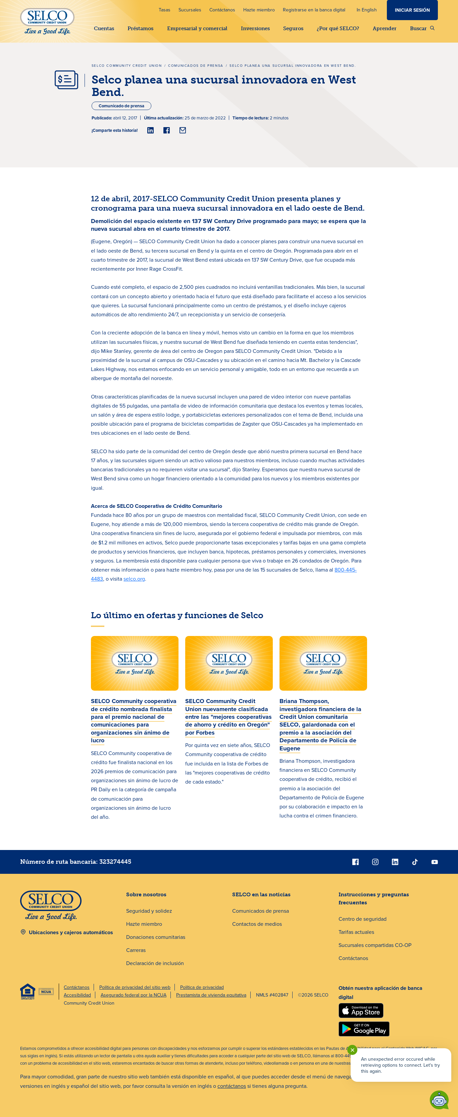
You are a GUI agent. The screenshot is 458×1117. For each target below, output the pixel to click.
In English (367, 9)
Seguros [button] (293, 28)
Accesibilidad (77, 995)
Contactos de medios (257, 923)
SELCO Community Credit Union (127, 65)
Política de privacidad (202, 987)
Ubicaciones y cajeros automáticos (71, 932)
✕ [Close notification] (352, 1050)
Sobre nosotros (146, 894)
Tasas (164, 9)
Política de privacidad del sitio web (134, 987)
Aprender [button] (385, 28)
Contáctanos (222, 9)
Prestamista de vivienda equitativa (211, 995)
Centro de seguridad (363, 918)
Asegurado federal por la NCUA (133, 995)
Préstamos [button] (140, 28)
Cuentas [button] (104, 28)
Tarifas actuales (356, 932)
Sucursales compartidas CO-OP (375, 945)
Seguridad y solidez (149, 910)
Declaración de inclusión (155, 963)
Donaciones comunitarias (155, 937)
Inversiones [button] (255, 28)
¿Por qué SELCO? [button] (338, 28)
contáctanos (231, 1085)
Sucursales (190, 9)
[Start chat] (439, 1099)
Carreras (136, 950)
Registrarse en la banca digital (314, 9)
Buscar (422, 28)
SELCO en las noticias (261, 894)
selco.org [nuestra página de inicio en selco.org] (134, 578)
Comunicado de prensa (121, 106)
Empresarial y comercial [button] (197, 28)
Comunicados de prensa (195, 65)
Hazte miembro (259, 9)
